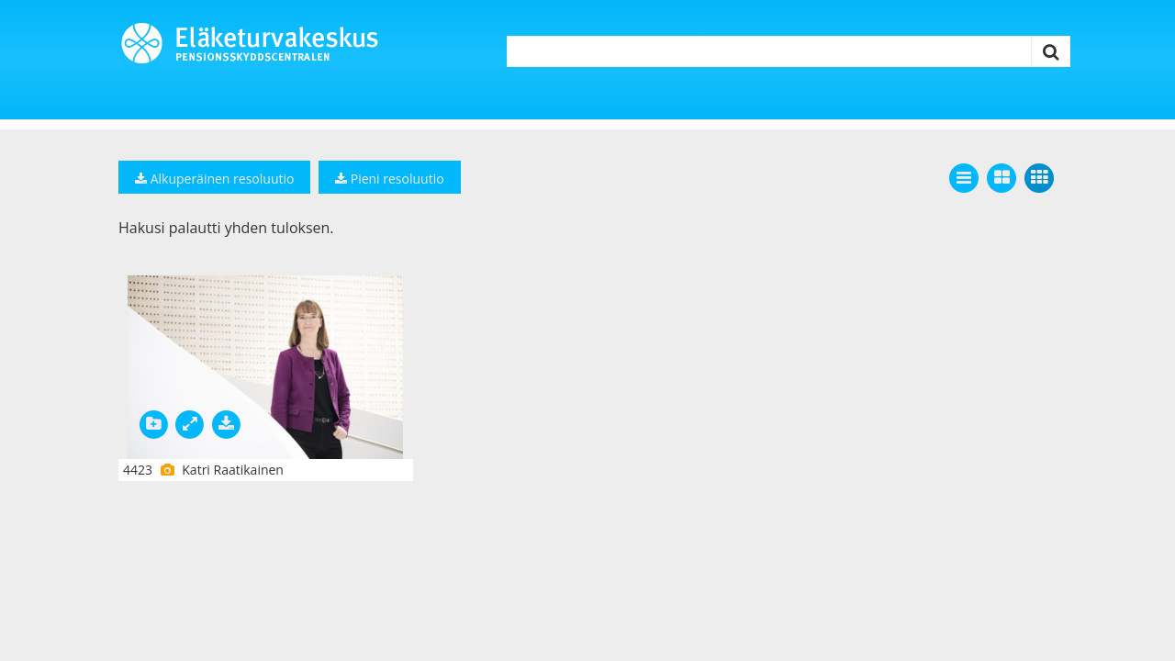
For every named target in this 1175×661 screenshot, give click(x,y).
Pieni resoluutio (389, 178)
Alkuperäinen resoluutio (214, 178)
